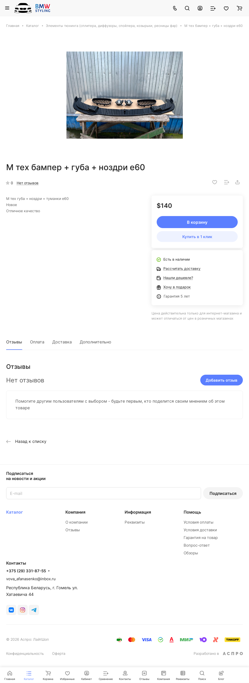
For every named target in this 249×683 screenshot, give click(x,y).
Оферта (58, 653)
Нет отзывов (27, 183)
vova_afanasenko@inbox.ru (31, 578)
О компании (76, 522)
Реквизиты (135, 522)
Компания (75, 512)
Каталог (14, 512)
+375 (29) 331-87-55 (26, 571)
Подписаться (223, 493)
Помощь (192, 512)
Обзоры (191, 553)
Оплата (37, 341)
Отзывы (14, 341)
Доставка (62, 341)
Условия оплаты (198, 522)
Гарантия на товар (201, 537)
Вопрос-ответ (197, 545)
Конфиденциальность (25, 653)
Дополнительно (95, 341)
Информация (138, 512)
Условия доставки (200, 529)
